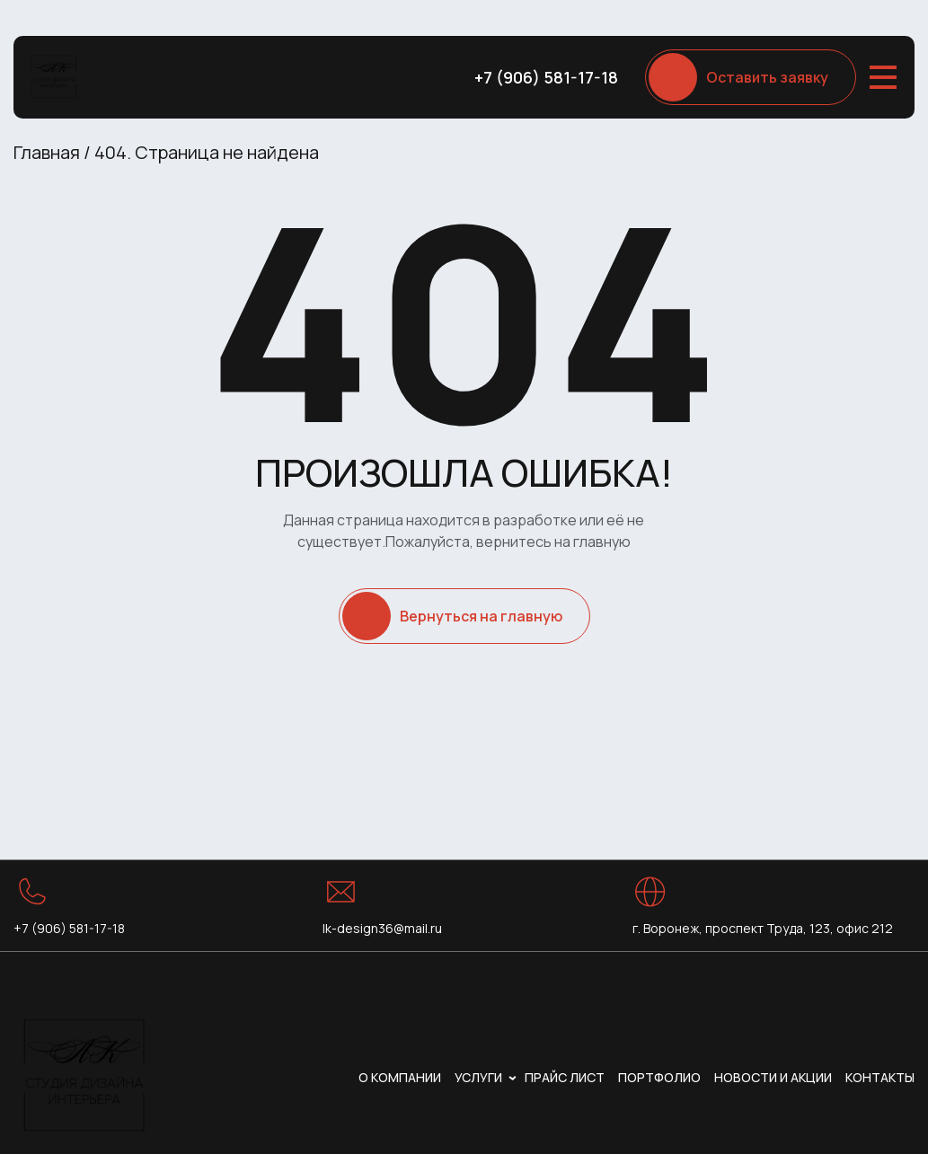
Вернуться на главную (481, 616)
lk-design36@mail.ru (382, 928)
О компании (399, 1077)
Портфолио (659, 1077)
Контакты (880, 1077)
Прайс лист (565, 1077)
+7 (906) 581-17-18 (546, 77)
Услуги (478, 1077)
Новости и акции (773, 1077)
